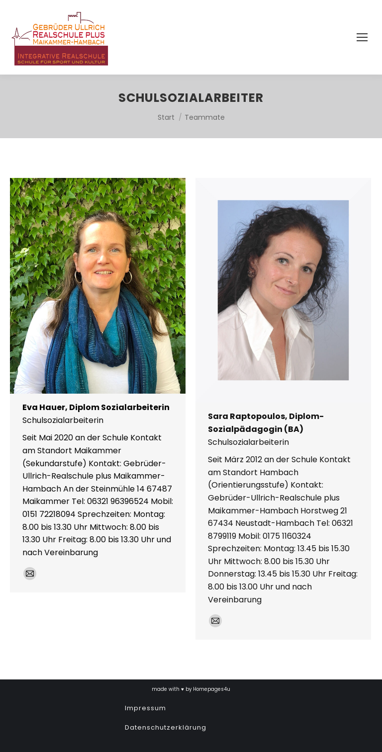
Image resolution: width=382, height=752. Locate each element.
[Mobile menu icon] (362, 37)
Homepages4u (211, 689)
